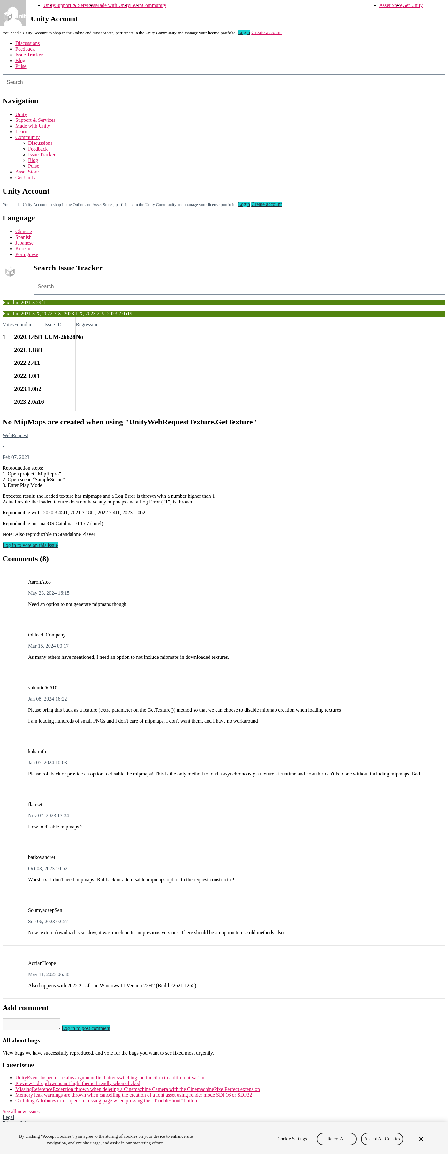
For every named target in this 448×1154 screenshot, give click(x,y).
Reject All (336, 1138)
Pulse (21, 66)
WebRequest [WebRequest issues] (15, 435)
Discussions (27, 43)
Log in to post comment (92, 1030)
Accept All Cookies (382, 1138)
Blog (20, 60)
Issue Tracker (29, 54)
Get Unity (412, 5)
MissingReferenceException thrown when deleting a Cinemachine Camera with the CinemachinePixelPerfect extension (137, 1091)
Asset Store (390, 5)
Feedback (25, 49)
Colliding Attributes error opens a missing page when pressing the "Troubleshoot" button (106, 1102)
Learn (136, 5)
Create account (266, 32)
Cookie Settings (292, 1138)
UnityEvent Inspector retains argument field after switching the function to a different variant (110, 1079)
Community (154, 5)
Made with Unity (112, 5)
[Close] (421, 1139)
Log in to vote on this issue (30, 545)
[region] (224, 1138)
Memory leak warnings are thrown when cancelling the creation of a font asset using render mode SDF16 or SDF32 (133, 1096)
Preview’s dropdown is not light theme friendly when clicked (77, 1085)
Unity (49, 5)
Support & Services (75, 5)
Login (244, 32)
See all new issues (21, 1113)
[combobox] (224, 82)
